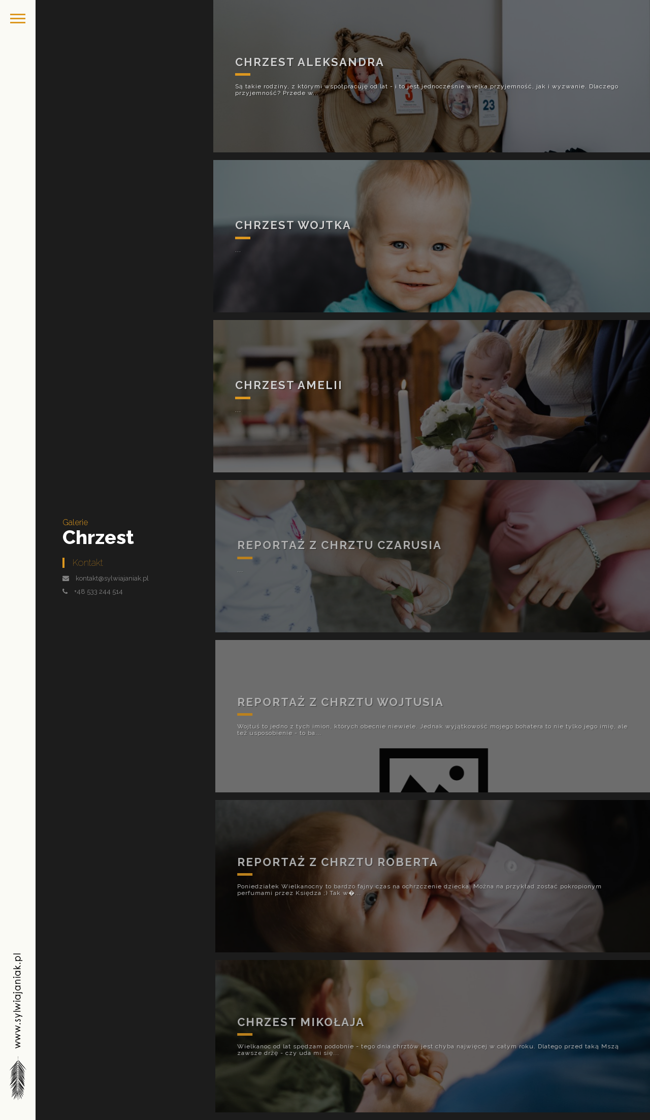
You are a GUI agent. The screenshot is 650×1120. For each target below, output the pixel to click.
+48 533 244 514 (98, 591)
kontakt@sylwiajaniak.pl (112, 578)
